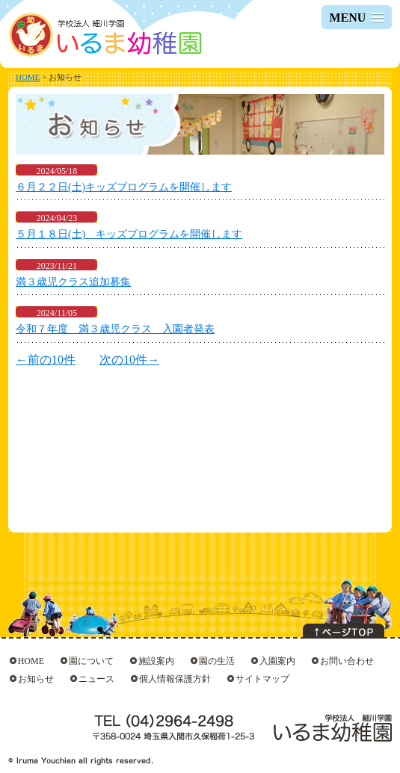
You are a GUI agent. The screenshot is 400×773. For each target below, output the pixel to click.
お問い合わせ (347, 661)
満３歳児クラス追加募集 (73, 282)
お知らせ (36, 679)
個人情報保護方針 (175, 679)
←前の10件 (46, 359)
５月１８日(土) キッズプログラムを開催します (129, 234)
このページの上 (343, 631)
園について (91, 661)
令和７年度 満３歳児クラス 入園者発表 (115, 329)
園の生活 (217, 661)
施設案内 (156, 661)
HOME (28, 76)
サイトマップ (262, 679)
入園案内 (277, 661)
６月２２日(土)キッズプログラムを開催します (124, 187)
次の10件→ (129, 359)
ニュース (96, 679)
